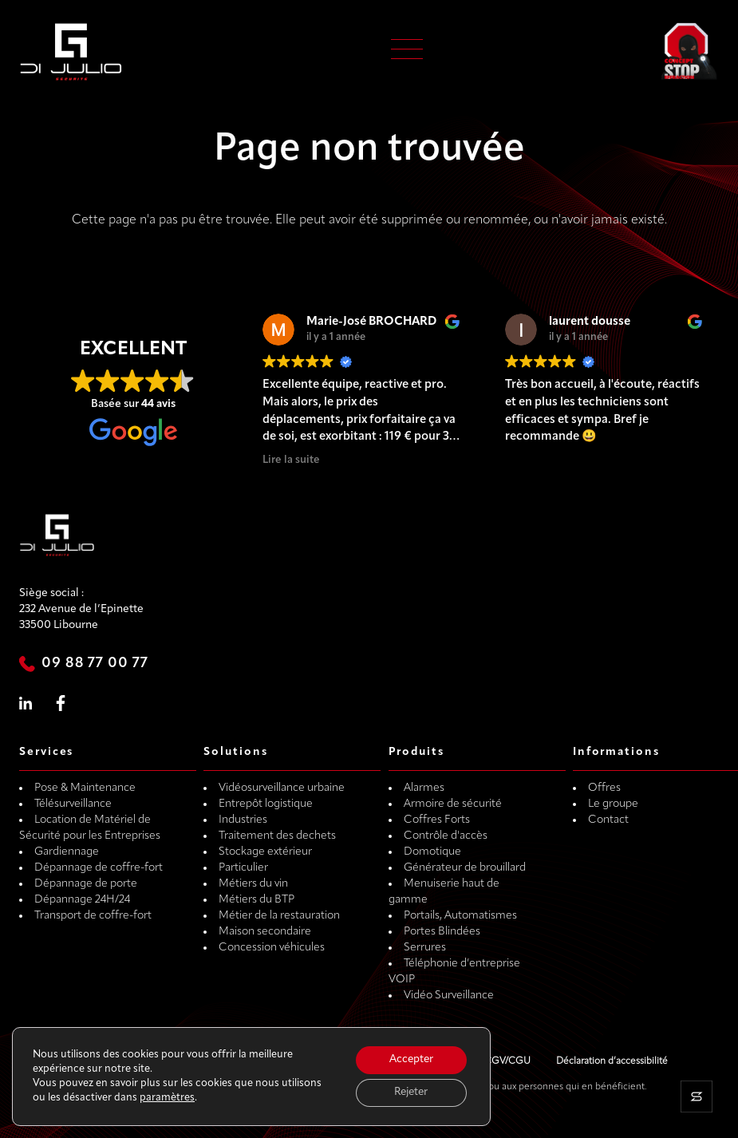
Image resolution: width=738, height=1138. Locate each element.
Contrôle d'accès (445, 836)
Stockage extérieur (265, 852)
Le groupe (613, 804)
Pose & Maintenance (85, 788)
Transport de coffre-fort (93, 916)
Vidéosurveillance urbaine (282, 788)
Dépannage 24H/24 (82, 900)
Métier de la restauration (279, 916)
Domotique (432, 852)
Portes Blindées (442, 932)
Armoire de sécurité (453, 804)
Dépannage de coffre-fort (98, 868)
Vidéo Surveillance (449, 996)
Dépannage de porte (85, 884)
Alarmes (424, 788)
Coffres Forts (437, 820)
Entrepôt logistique (266, 804)
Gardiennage (66, 852)
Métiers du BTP (256, 900)
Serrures (425, 948)
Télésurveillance (73, 804)
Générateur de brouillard (465, 868)
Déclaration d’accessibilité (612, 1061)
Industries (243, 820)
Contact (608, 820)
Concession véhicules (272, 948)
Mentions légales (422, 1061)
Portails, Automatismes (460, 916)
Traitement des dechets (277, 836)
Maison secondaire (265, 932)
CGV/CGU (507, 1061)
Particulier (243, 868)
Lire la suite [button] (291, 460)
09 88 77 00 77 (94, 663)
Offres (604, 788)
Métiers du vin (253, 884)
